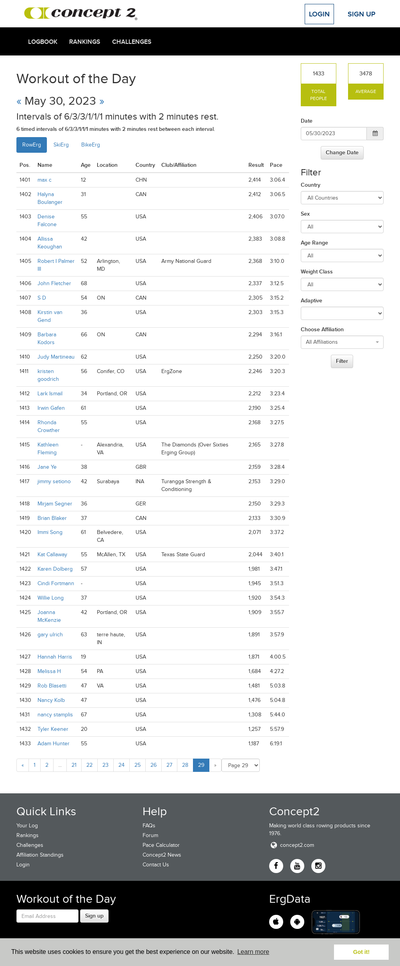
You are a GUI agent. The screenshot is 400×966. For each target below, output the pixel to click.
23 (105, 765)
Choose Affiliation (322, 329)
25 (137, 765)
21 (74, 765)
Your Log (27, 826)
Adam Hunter (54, 743)
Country (310, 185)
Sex (305, 214)
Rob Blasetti (52, 686)
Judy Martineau (56, 357)
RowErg (31, 145)
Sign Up (361, 14)
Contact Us (156, 865)
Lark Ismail (50, 393)
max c (45, 180)
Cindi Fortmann (56, 583)
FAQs (149, 826)
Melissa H (49, 671)
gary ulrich (50, 634)
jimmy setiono (54, 481)
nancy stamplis (55, 715)
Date (306, 121)
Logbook (42, 41)
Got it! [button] (361, 952)
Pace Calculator (161, 845)
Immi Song (50, 532)
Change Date (342, 152)
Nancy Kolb (51, 700)
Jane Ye (47, 467)
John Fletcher (54, 283)
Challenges (132, 41)
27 (169, 765)
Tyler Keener (53, 729)
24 (121, 765)
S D (42, 298)
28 (185, 765)
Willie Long (51, 598)
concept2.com (291, 845)
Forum (150, 835)
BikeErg (90, 145)
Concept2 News (162, 855)
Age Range (314, 242)
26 (153, 765)
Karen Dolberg (55, 569)
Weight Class (317, 271)
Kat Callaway (52, 554)
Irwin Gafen (51, 408)
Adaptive (311, 300)
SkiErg (61, 145)
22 (89, 765)
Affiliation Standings (40, 855)
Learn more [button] (253, 951)
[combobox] (342, 342)
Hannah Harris (55, 657)
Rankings (84, 41)
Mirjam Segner (55, 504)
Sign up (94, 915)
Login (319, 14)
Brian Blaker (52, 518)
